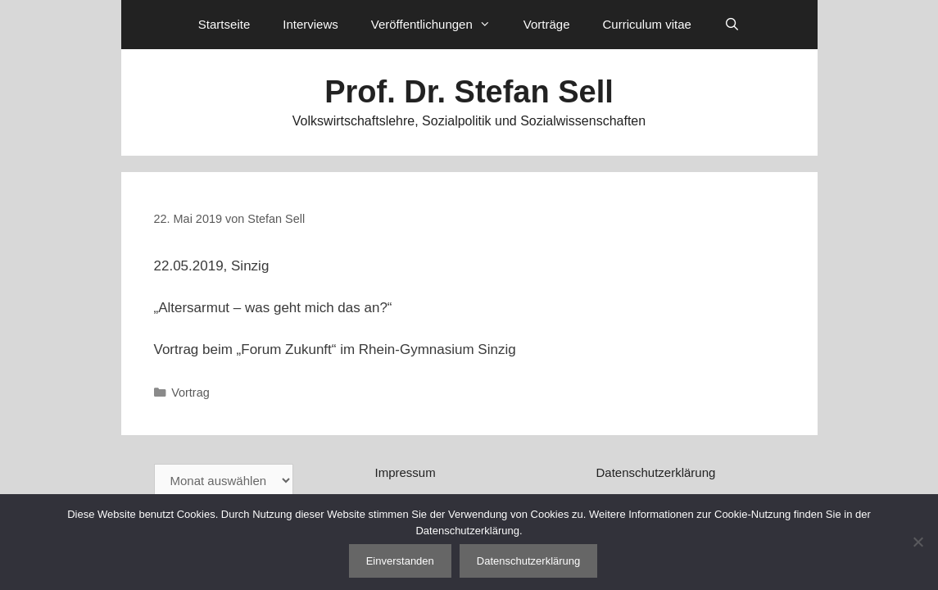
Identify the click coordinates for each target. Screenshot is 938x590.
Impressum (404, 472)
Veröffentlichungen (439, 24)
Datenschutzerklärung (655, 472)
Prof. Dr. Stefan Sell (469, 92)
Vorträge (546, 24)
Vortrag (190, 392)
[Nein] (917, 541)
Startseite (224, 24)
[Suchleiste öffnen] (732, 24)
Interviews (310, 24)
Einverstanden (400, 561)
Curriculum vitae (646, 24)
